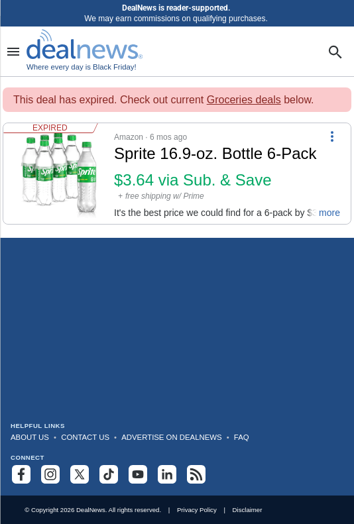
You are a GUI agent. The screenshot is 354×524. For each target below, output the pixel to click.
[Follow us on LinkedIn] (167, 474)
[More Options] (332, 135)
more (329, 212)
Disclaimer (248, 509)
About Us (30, 437)
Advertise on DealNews (171, 437)
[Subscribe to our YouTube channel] (137, 474)
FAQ (241, 437)
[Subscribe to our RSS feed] (196, 474)
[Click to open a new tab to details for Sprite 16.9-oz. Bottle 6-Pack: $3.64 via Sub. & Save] (58, 174)
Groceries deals (244, 99)
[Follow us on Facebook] (21, 474)
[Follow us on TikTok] (108, 474)
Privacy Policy (197, 509)
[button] (177, 173)
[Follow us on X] (79, 474)
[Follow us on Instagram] (50, 474)
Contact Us (85, 437)
